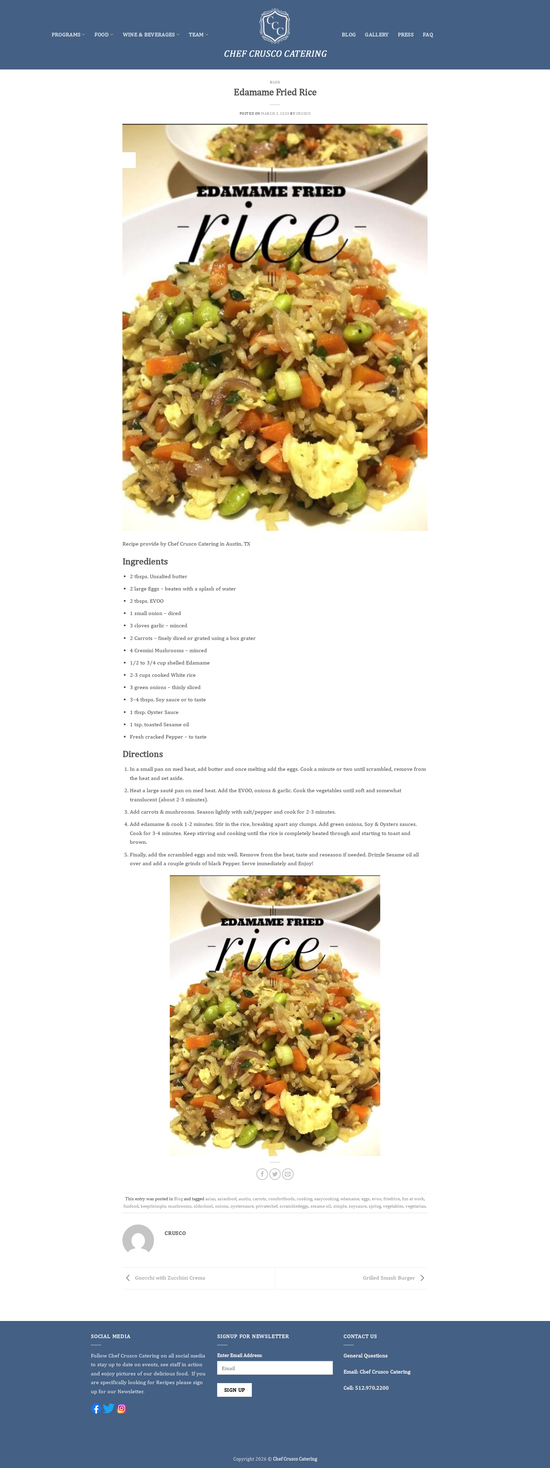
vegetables (393, 1206)
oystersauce (242, 1206)
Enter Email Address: (239, 1355)
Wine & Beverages (151, 34)
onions (221, 1206)
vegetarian (415, 1206)
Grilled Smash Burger (395, 1277)
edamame (350, 1198)
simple (340, 1206)
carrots (259, 1198)
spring (375, 1206)
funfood (131, 1206)
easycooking (326, 1198)
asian (210, 1198)
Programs (68, 34)
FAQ (428, 34)
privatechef (266, 1206)
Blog (349, 34)
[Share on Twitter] (275, 1174)
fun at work (413, 1198)
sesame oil (320, 1206)
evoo (376, 1198)
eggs (365, 1198)
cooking (304, 1198)
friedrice (391, 1198)
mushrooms (180, 1206)
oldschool (203, 1206)
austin (244, 1198)
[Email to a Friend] (288, 1174)
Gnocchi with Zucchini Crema (163, 1277)
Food (104, 34)
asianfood (226, 1198)
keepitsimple (153, 1206)
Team (198, 34)
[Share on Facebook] (262, 1174)
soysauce (358, 1206)
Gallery (376, 34)
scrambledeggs (294, 1206)
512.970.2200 (372, 1387)
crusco (303, 113)
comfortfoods (281, 1198)
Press (406, 34)
